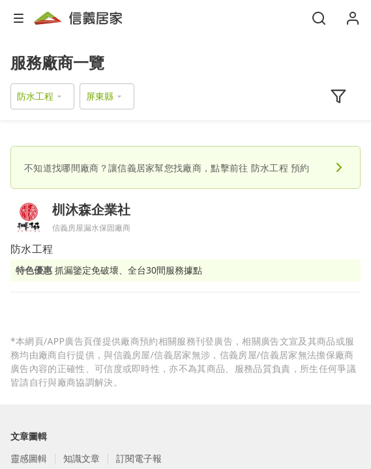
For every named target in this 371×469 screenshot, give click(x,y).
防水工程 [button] (35, 96)
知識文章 (81, 458)
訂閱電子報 (139, 458)
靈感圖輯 (28, 458)
